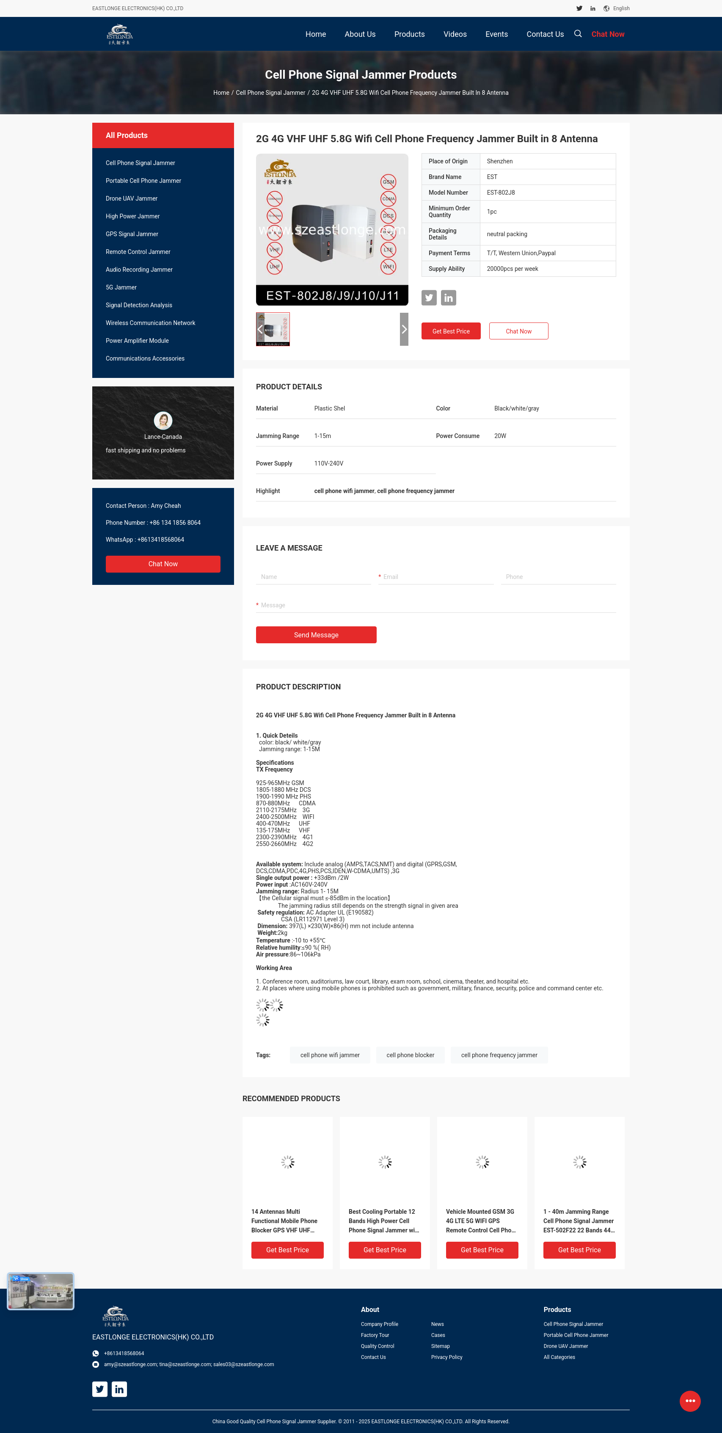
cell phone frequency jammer (499, 1055)
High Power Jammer (133, 216)
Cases (438, 1335)
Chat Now (163, 564)
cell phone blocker (411, 1055)
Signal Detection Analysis (139, 305)
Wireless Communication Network (151, 323)
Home (221, 92)
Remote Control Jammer (138, 251)
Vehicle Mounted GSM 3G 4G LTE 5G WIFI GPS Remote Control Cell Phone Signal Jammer (482, 1221)
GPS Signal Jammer (132, 234)
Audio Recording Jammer (139, 269)
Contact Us (373, 1357)
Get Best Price (451, 331)
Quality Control (377, 1346)
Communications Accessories (145, 358)
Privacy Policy (447, 1357)
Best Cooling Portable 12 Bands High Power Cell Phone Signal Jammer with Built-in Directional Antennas (384, 1221)
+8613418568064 (161, 539)
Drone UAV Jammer (131, 198)
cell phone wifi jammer (330, 1055)
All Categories (559, 1357)
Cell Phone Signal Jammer (271, 92)
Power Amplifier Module (137, 340)
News (437, 1324)
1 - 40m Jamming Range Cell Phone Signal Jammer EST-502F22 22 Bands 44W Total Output (579, 1221)
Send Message (316, 635)
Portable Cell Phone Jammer (143, 180)
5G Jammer (121, 287)
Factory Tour (375, 1335)
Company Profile (379, 1324)
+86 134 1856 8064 (175, 522)
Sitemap (440, 1346)
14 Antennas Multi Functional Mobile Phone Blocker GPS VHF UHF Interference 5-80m (284, 1221)
